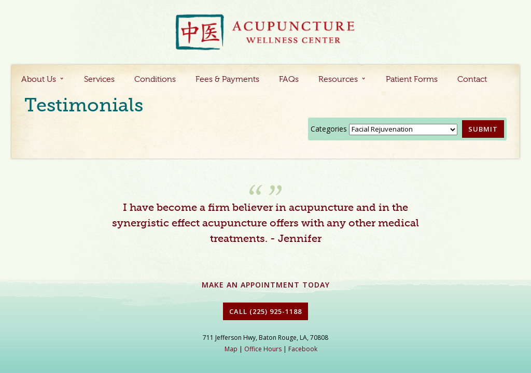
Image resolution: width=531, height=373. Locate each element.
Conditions (155, 80)
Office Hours (263, 349)
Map (231, 349)
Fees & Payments (227, 80)
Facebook (302, 349)
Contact (472, 80)
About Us (38, 80)
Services (99, 80)
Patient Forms (412, 80)
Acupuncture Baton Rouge (265, 32)
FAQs (289, 80)
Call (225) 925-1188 (265, 311)
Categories (329, 129)
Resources (338, 80)
